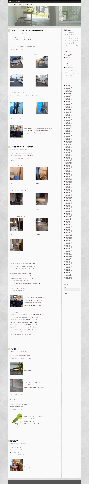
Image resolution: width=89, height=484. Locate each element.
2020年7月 (68, 149)
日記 (26, 33)
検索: (65, 287)
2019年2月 (68, 176)
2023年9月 (68, 96)
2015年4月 (68, 248)
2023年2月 (68, 106)
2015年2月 (68, 251)
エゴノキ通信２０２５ (70, 65)
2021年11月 (68, 127)
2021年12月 (68, 125)
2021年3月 (68, 136)
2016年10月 (68, 219)
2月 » (77, 45)
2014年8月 (68, 261)
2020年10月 (68, 144)
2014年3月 (68, 269)
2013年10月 (68, 277)
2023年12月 (68, 91)
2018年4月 (68, 192)
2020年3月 (68, 155)
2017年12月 (68, 197)
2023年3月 (68, 104)
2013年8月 (68, 278)
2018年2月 (68, 194)
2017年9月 (68, 202)
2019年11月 (68, 162)
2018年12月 (68, 179)
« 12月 (65, 45)
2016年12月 (68, 216)
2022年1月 (68, 123)
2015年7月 (68, 243)
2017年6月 (68, 207)
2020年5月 (68, 152)
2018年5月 (68, 191)
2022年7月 (68, 114)
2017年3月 (68, 211)
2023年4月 (68, 103)
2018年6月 (68, 189)
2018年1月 (68, 195)
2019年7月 (68, 168)
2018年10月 (68, 183)
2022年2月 (68, 122)
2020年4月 (68, 154)
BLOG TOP (13, 4)
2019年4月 (68, 173)
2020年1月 (68, 159)
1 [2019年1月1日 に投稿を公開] (69, 36)
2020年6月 (68, 151)
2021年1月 (68, 139)
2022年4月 (68, 119)
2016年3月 (68, 231)
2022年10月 (68, 112)
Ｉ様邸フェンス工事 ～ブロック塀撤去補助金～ (26, 30)
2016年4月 (68, 229)
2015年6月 (68, 245)
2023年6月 (68, 99)
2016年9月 (68, 221)
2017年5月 (68, 208)
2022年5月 (68, 117)
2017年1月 (68, 215)
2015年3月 (68, 250)
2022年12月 (68, 109)
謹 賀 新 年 (14, 441)
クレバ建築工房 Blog (14, 1)
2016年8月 (68, 223)
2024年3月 (68, 87)
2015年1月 (68, 253)
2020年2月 (68, 157)
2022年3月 (68, 120)
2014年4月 (68, 267)
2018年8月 (68, 186)
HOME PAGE (28, 4)
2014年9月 (68, 259)
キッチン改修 (68, 77)
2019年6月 (68, 170)
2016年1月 (68, 234)
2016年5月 (68, 227)
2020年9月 (68, 146)
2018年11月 (68, 181)
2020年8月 (68, 147)
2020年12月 (68, 141)
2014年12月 (68, 255)
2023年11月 (68, 93)
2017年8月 (68, 203)
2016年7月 (68, 224)
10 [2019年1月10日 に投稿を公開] (73, 38)
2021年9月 (68, 128)
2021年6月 (68, 131)
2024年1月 (68, 90)
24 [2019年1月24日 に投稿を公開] (73, 42)
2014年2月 (68, 270)
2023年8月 (68, 98)
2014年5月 (68, 266)
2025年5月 (68, 85)
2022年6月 (68, 115)
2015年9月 (68, 240)
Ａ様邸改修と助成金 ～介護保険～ (22, 147)
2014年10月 (68, 258)
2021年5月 (68, 133)
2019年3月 (68, 175)
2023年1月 (68, 107)
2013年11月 (68, 275)
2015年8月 (68, 242)
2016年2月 (68, 232)
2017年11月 (68, 199)
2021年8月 (68, 130)
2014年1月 (68, 272)
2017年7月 (68, 205)
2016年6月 (68, 226)
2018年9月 (68, 184)
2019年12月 (68, 160)
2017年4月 (68, 210)
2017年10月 (68, 200)
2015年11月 (68, 237)
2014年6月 (68, 264)
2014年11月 (68, 256)
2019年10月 (68, 163)
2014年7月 (68, 263)
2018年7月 (68, 187)
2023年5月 (68, 101)
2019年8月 (68, 167)
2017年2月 (68, 213)
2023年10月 (68, 95)
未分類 (67, 57)
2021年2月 (68, 138)
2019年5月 (68, 171)
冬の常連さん (14, 349)
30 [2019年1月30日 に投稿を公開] (71, 43)
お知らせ (67, 54)
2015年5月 (68, 247)
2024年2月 (68, 88)
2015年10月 (68, 239)
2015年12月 (68, 235)
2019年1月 (68, 178)
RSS (20, 4)
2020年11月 (68, 143)
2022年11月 (68, 111)
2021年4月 (68, 135)
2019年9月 (68, 165)
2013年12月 (68, 274)
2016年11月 (68, 218)
